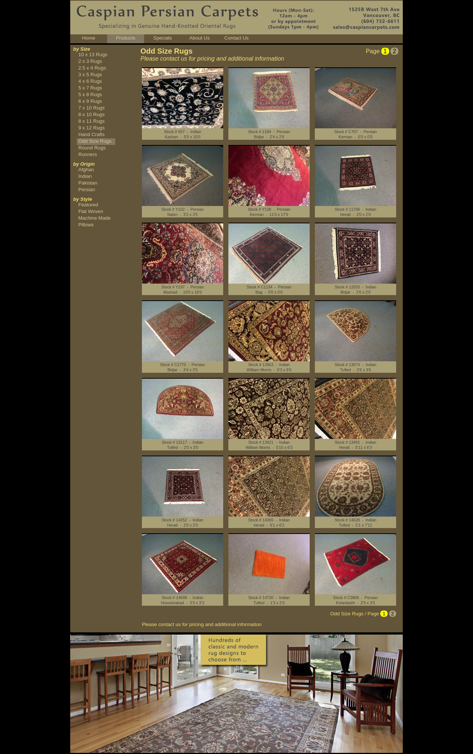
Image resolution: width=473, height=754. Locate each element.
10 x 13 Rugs (93, 54)
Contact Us (236, 38)
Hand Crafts (91, 134)
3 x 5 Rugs (90, 74)
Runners (87, 154)
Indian (85, 176)
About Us (200, 38)
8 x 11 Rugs (91, 121)
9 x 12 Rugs (91, 128)
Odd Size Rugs (95, 141)
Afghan (86, 169)
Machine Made (94, 218)
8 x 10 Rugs (91, 114)
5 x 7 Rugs (90, 88)
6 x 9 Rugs (90, 101)
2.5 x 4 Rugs (92, 68)
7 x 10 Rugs (91, 108)
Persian (86, 189)
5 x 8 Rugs (90, 94)
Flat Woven (90, 211)
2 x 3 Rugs (90, 61)
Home (88, 38)
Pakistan (87, 183)
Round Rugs (92, 148)
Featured (88, 204)
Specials (162, 38)
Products (126, 38)
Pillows (85, 224)
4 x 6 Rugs (90, 81)
